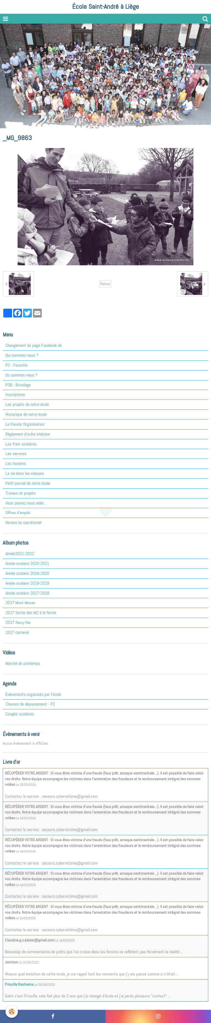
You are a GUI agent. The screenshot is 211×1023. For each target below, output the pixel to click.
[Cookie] (11, 1011)
